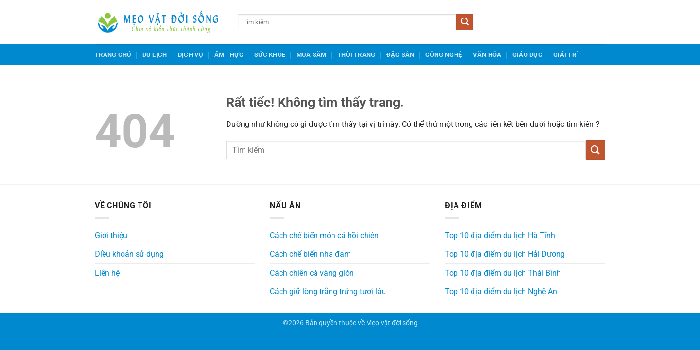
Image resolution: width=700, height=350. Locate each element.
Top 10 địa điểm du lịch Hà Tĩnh (500, 235)
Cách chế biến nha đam (310, 254)
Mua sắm (312, 54)
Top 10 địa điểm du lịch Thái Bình (503, 273)
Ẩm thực (229, 54)
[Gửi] (464, 22)
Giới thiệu (111, 235)
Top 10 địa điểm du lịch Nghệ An (501, 291)
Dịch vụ (191, 54)
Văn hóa (487, 54)
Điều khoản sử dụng (129, 254)
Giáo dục (527, 54)
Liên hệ (107, 273)
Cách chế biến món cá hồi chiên (324, 235)
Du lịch (154, 54)
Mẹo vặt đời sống (392, 323)
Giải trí (565, 54)
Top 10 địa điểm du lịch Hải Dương (505, 254)
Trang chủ (113, 54)
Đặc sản (400, 54)
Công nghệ (443, 54)
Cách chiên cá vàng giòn (312, 273)
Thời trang (356, 54)
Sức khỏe (269, 54)
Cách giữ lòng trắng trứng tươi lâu (328, 291)
